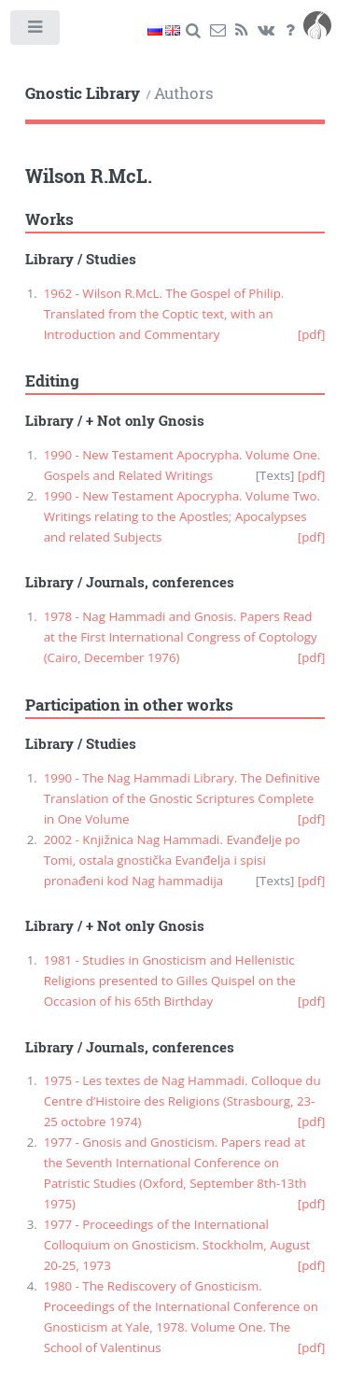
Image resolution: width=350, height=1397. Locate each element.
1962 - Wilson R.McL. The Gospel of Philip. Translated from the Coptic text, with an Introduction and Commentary (164, 314)
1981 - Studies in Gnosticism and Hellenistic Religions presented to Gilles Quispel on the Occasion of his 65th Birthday (170, 980)
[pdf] (312, 334)
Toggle (36, 31)
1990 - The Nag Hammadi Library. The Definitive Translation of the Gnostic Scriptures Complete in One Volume (182, 798)
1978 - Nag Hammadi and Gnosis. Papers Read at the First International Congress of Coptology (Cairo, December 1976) (180, 637)
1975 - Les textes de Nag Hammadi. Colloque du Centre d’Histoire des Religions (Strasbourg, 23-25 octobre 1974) (182, 1101)
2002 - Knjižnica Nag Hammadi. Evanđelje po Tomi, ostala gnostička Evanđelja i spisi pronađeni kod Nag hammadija (172, 860)
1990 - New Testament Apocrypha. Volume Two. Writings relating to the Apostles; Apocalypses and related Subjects (182, 516)
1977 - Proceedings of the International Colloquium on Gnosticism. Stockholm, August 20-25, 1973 (177, 1245)
